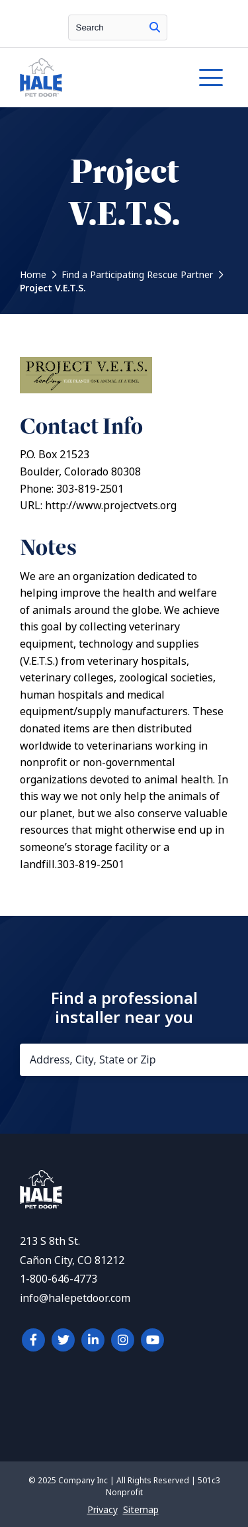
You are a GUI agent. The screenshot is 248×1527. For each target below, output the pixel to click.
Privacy (102, 1509)
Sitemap (141, 1509)
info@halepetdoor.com (75, 1298)
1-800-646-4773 (58, 1279)
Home (33, 274)
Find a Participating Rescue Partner (137, 274)
